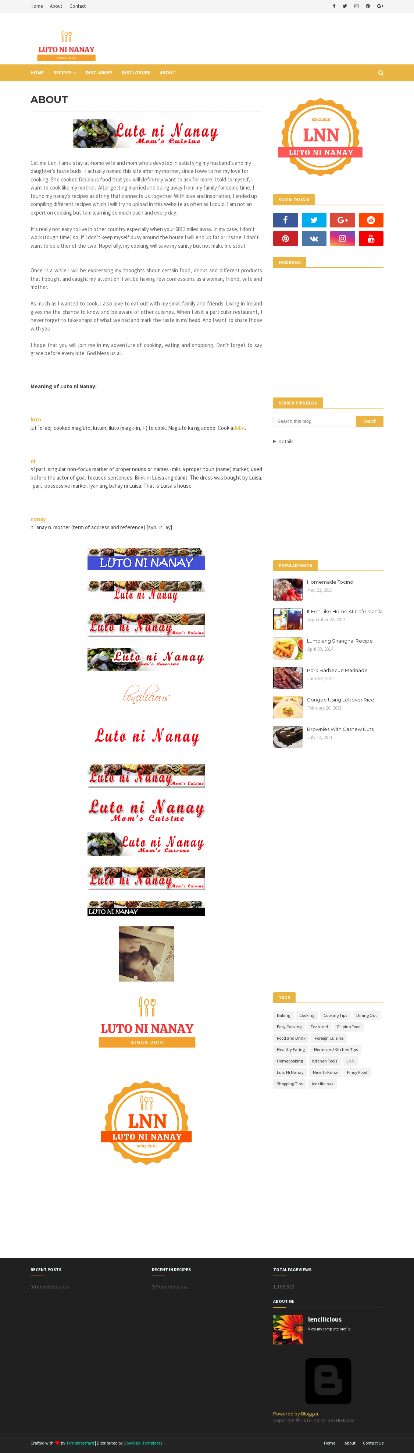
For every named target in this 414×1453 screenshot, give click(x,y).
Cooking (306, 1015)
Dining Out (366, 1015)
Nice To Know (325, 1072)
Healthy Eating (291, 1049)
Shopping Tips (290, 1083)
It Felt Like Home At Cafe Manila (345, 611)
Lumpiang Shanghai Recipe (340, 641)
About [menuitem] (168, 73)
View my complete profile (329, 1329)
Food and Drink (291, 1038)
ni (33, 460)
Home (37, 6)
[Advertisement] (249, 38)
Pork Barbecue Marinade (337, 670)
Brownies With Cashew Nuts (340, 729)
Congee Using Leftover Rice (340, 700)
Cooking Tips (335, 1015)
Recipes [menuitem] (62, 73)
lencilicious (322, 1083)
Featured (319, 1026)
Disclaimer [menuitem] (99, 73)
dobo (239, 427)
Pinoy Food (357, 1072)
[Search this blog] (314, 421)
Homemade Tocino (330, 582)
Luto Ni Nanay (290, 1072)
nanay (38, 518)
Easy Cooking (289, 1026)
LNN (350, 1061)
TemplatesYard (80, 1443)
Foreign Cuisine (329, 1038)
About (56, 6)
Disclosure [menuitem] (136, 73)
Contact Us (373, 1443)
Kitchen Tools (324, 1061)
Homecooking (290, 1061)
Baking (283, 1015)
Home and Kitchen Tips (336, 1049)
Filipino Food (349, 1026)
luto (36, 419)
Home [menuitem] (37, 73)
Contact (77, 6)
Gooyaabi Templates (143, 1443)
